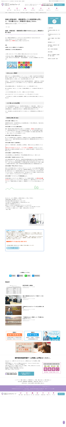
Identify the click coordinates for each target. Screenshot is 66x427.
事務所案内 (25, 380)
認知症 (32, 128)
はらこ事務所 (12, 40)
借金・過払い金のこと (39, 379)
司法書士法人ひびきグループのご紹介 (14, 12)
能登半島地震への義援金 (28, 285)
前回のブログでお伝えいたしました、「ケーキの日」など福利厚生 (18, 147)
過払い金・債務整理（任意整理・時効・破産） (53, 55)
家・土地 (32, 392)
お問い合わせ (59, 4)
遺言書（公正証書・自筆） (53, 58)
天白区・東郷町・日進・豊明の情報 (54, 39)
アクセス (46, 380)
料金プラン (41, 380)
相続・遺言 (21, 392)
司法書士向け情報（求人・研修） (53, 31)
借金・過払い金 (27, 392)
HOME (6, 12)
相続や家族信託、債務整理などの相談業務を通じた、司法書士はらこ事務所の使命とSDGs (33, 12)
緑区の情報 (50, 51)
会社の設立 (20, 380)
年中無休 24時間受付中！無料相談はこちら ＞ (26, 373)
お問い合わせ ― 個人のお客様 (28, 382)
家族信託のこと (32, 379)
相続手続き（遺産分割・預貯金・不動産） (53, 46)
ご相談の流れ (35, 380)
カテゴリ (51, 27)
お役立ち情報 (37, 382)
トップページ (17, 379)
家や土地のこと (48, 379)
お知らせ (42, 382)
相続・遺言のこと (24, 379)
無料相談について (51, 42)
